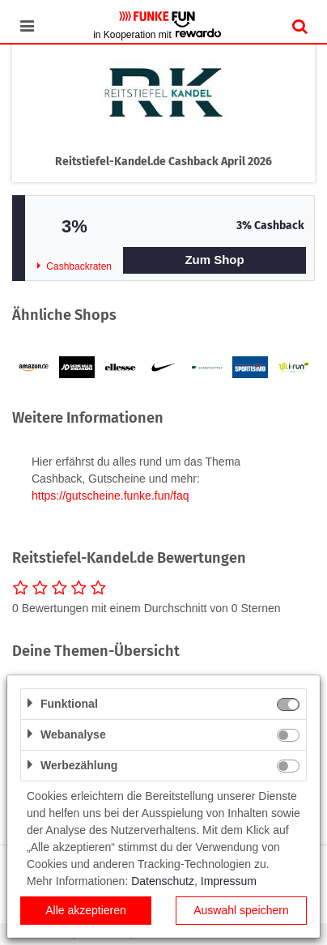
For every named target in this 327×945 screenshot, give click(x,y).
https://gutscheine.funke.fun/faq (110, 495)
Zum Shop (214, 259)
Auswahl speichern (241, 910)
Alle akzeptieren (85, 910)
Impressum (229, 881)
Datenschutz (162, 881)
